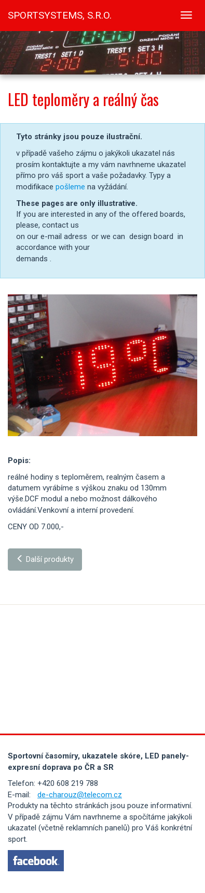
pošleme (70, 186)
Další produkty (45, 559)
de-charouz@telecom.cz (79, 794)
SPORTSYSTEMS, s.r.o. (60, 15)
